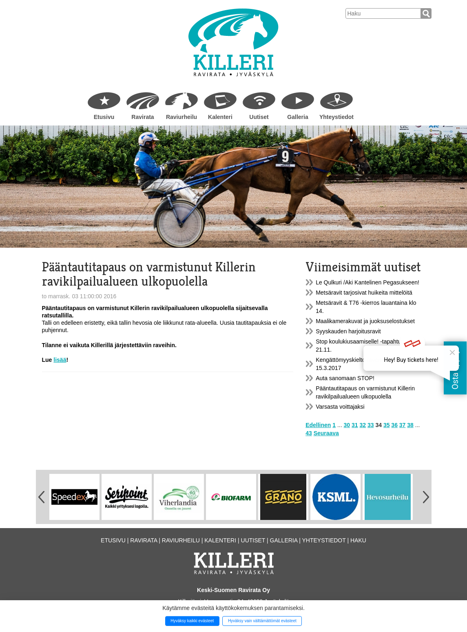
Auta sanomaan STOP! (345, 378)
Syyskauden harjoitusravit (348, 331)
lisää (59, 360)
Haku (358, 540)
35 (386, 425)
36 (394, 425)
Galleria (297, 117)
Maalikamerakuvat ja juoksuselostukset (365, 321)
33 (370, 425)
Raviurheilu (181, 117)
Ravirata (142, 117)
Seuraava (326, 433)
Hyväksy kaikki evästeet (192, 621)
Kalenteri (220, 117)
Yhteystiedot (336, 117)
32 (362, 425)
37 (402, 425)
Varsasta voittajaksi (340, 406)
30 (347, 425)
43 (308, 433)
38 (410, 425)
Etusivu (104, 117)
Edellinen (318, 425)
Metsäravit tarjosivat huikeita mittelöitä (364, 292)
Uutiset (258, 117)
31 (355, 425)
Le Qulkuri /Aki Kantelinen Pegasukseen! (367, 282)
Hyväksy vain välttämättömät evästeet (262, 621)
